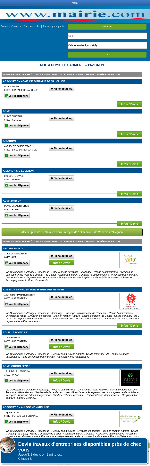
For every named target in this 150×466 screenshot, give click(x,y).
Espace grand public (53, 26)
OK (107, 54)
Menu (75, 2)
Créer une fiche (32, 26)
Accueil (4, 26)
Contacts (16, 26)
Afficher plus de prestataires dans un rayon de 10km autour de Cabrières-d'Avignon (72, 232)
